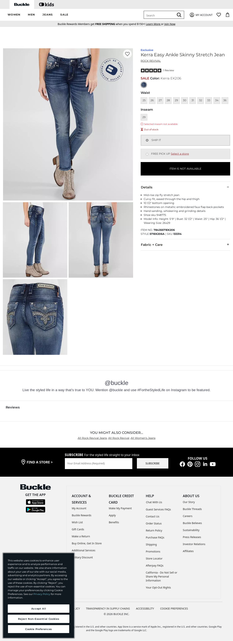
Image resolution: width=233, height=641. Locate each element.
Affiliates (188, 551)
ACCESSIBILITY (145, 608)
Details (185, 187)
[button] (14, 15)
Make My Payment (120, 508)
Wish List (77, 522)
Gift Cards (78, 529)
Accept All (38, 608)
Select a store (180, 153)
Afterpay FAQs (154, 565)
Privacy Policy (41, 594)
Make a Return (81, 536)
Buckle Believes (192, 523)
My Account (79, 508)
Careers (187, 516)
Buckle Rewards (81, 515)
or (155, 24)
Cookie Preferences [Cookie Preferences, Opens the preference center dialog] (38, 629)
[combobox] (160, 15)
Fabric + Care (185, 244)
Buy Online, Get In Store (87, 543)
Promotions (153, 551)
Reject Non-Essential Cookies (38, 618)
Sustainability (191, 530)
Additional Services (83, 550)
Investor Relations (194, 544)
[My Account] (200, 15)
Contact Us (152, 516)
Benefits (114, 522)
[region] (38, 595)
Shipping (151, 544)
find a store (40, 462)
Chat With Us (154, 502)
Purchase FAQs (155, 537)
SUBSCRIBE (153, 463)
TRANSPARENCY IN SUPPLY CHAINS (108, 608)
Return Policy (154, 530)
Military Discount (82, 557)
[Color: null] (144, 85)
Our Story (189, 502)
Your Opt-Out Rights (158, 587)
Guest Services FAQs (158, 509)
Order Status (154, 523)
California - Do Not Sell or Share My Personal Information (161, 576)
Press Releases (192, 537)
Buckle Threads (192, 509)
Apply (112, 515)
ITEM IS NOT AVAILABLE (185, 168)
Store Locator (154, 558)
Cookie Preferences (174, 608)
